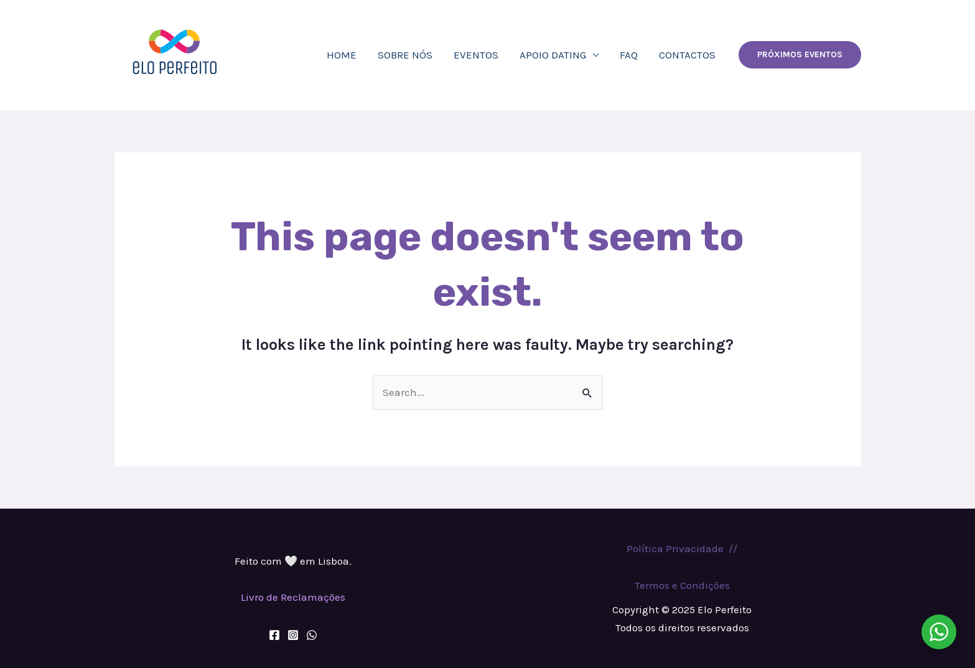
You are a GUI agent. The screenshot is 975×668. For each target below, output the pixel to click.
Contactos (687, 55)
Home (342, 55)
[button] (800, 54)
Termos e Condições (682, 585)
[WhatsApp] (311, 635)
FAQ (629, 55)
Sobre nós (405, 55)
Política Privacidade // (682, 548)
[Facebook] (274, 635)
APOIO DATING (553, 55)
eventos (476, 55)
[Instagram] (293, 635)
